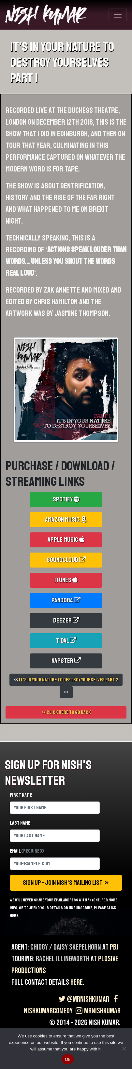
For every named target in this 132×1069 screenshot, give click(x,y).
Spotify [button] (66, 499)
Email (27, 851)
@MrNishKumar (83, 999)
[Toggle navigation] (118, 14)
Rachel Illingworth (62, 959)
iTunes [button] (66, 580)
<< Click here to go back (66, 712)
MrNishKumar (97, 1011)
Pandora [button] (66, 600)
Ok (67, 1059)
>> (66, 692)
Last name (20, 823)
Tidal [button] (66, 641)
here (76, 982)
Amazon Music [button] (66, 519)
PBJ (114, 947)
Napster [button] (66, 661)
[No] (124, 1048)
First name (21, 795)
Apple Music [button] (66, 540)
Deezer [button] (66, 620)
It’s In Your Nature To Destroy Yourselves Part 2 (68, 680)
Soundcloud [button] (66, 560)
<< (66, 680)
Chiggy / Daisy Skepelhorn (65, 947)
